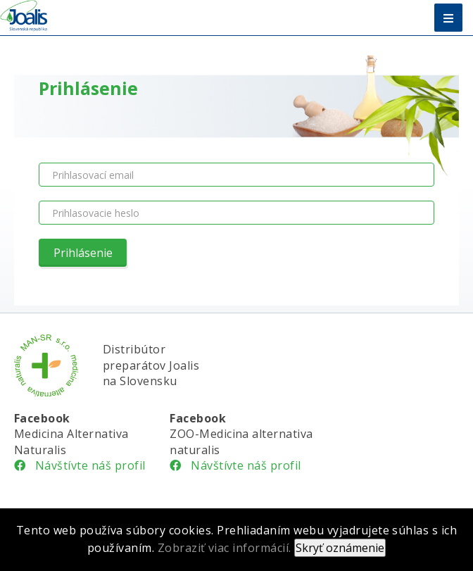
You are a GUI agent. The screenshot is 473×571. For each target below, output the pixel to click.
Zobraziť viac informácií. (224, 548)
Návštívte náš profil (80, 465)
